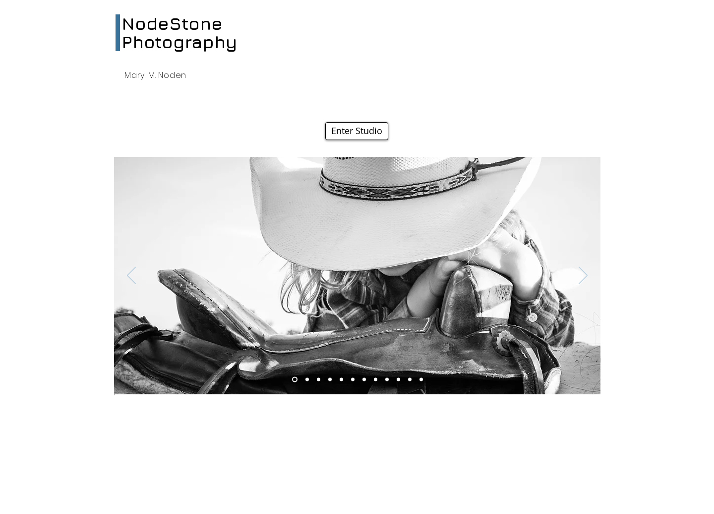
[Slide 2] (318, 379)
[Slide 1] (387, 379)
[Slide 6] (353, 379)
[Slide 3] (295, 379)
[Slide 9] (307, 379)
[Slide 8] (398, 379)
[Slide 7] (341, 379)
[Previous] (131, 276)
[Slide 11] (375, 379)
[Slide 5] (410, 379)
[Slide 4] (364, 379)
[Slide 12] (421, 379)
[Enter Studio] (356, 131)
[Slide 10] (330, 379)
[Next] (583, 276)
